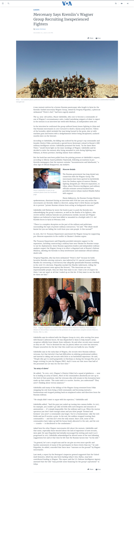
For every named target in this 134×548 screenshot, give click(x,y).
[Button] (90, 38)
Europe (36, 10)
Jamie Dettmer (41, 29)
